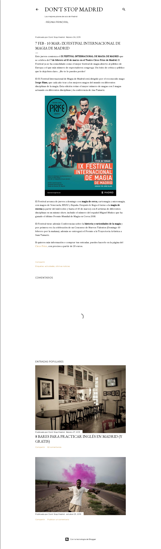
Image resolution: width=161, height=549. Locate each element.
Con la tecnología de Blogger (80, 539)
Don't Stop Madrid (74, 9)
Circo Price (41, 246)
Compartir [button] (40, 262)
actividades (50, 266)
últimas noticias (63, 266)
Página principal (57, 22)
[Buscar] (124, 9)
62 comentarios (54, 447)
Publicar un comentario (58, 519)
